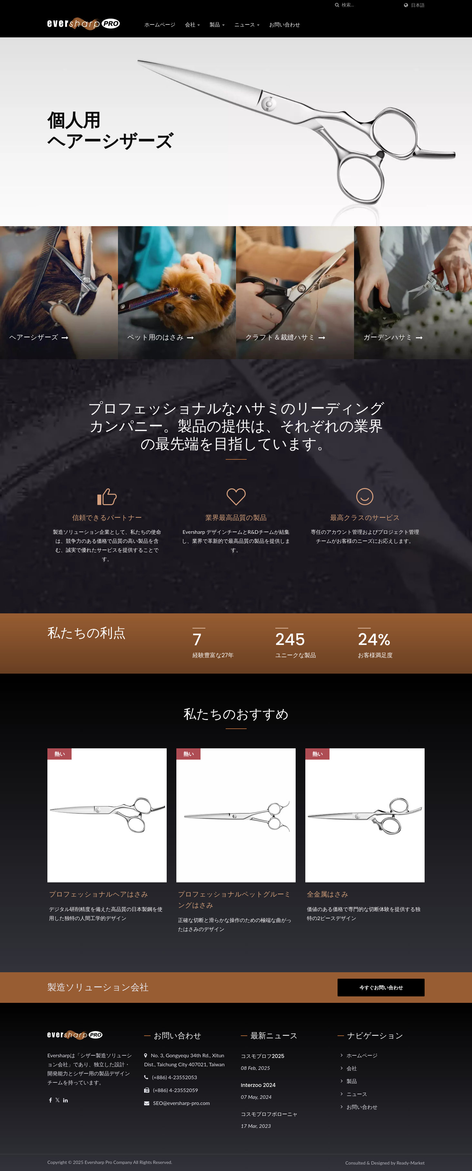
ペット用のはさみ (160, 337)
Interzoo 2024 (258, 1085)
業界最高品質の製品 (236, 517)
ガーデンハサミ (393, 337)
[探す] (337, 5)
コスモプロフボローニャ (269, 1114)
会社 (192, 24)
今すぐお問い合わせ (381, 987)
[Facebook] (50, 1100)
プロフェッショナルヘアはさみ (98, 894)
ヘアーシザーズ (38, 337)
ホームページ (159, 24)
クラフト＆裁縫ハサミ (285, 337)
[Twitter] (57, 1100)
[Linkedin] (65, 1100)
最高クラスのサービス (365, 517)
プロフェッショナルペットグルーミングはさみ (234, 899)
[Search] (370, 5)
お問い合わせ (284, 24)
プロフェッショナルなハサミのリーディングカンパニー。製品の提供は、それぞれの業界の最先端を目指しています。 (236, 426)
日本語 (418, 5)
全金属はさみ (328, 894)
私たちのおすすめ (236, 714)
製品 (217, 24)
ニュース (247, 24)
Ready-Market (411, 1163)
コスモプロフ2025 (262, 1056)
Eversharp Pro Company (108, 1162)
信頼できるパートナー (107, 517)
